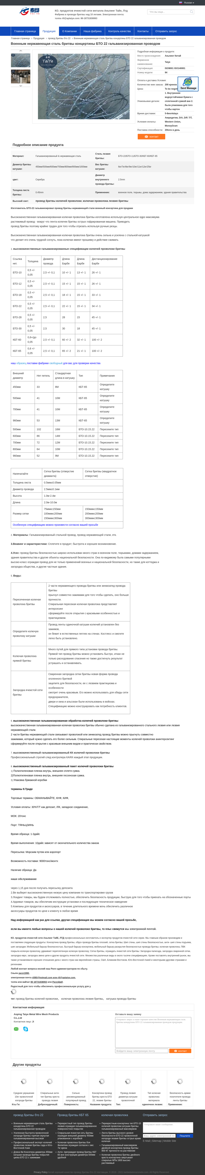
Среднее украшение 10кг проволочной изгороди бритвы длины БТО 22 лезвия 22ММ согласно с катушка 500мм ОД (24, 1097)
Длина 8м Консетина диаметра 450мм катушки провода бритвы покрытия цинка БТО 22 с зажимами (33, 1155)
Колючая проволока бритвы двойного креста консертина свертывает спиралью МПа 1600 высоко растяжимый (121, 1159)
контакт (154, 136)
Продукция (49, 31)
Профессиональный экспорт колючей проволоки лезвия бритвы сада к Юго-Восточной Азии (33, 1145)
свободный (55, 363)
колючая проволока (114, 1115)
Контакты (143, 31)
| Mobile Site (169, 1140)
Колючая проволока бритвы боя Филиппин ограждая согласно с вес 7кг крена (76, 1145)
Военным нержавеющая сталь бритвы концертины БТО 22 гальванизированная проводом (33, 1126)
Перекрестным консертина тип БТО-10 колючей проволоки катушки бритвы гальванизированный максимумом (121, 1126)
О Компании (69, 31)
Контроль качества (119, 31)
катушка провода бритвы (121, 998)
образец (21, 363)
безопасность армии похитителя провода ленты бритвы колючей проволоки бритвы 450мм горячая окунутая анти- (180, 1097)
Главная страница (25, 31)
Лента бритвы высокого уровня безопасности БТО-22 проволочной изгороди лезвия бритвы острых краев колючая (121, 1137)
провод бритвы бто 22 (59, 38)
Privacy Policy (40, 1172)
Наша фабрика (93, 31)
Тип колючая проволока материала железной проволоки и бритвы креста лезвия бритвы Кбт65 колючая (154, 1097)
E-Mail (146, 1140)
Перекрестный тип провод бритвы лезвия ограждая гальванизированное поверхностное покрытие (77, 1126)
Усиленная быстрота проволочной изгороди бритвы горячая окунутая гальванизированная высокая (31, 1136)
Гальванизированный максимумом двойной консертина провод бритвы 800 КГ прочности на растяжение (120, 1148)
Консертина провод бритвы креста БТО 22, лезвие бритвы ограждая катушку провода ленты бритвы (102, 1097)
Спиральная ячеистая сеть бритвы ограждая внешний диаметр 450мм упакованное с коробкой (76, 1136)
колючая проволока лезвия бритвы (82, 998)
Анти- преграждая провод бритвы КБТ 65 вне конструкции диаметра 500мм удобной (77, 1155)
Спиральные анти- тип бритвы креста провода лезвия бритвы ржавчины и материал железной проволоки (50, 1097)
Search (192, 12)
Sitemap (156, 1140)
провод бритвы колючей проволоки (37, 998)
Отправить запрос (166, 31)
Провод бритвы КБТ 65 (73, 1115)
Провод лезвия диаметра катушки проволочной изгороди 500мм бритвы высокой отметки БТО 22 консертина (128, 1097)
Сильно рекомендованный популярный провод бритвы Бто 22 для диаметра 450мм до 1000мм (76, 1097)
